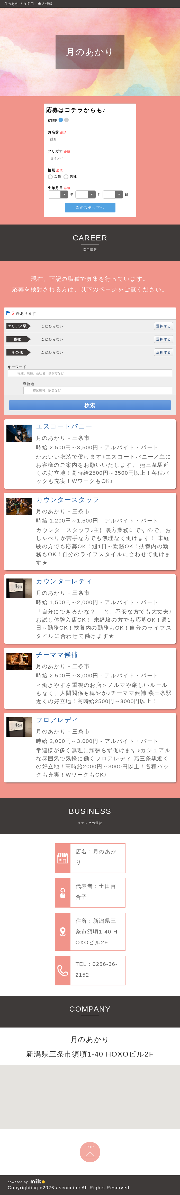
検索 (89, 405)
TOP (90, 1147)
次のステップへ (90, 208)
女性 (57, 176)
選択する (163, 326)
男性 (73, 176)
